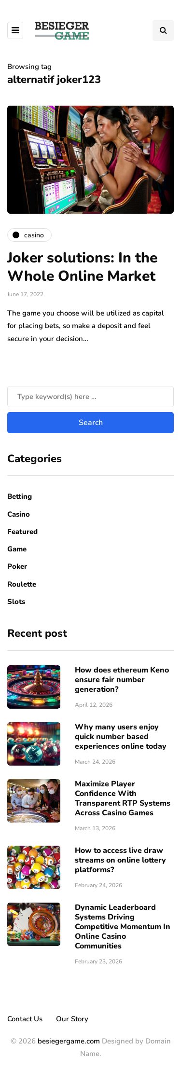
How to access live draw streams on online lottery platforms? (120, 860)
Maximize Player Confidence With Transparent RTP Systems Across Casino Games (122, 798)
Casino (18, 514)
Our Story (72, 1019)
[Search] (90, 396)
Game (17, 549)
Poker (17, 566)
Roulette (21, 584)
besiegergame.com (68, 1041)
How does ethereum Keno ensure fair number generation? (122, 680)
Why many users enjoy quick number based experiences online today (121, 737)
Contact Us (24, 1019)
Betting (19, 496)
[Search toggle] (163, 30)
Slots (16, 601)
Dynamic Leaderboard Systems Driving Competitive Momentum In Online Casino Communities (122, 926)
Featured (22, 531)
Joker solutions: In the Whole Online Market (82, 267)
